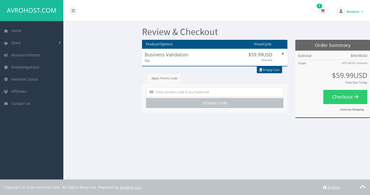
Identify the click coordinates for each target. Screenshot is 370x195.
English (331, 187)
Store (12, 42)
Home (13, 30)
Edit (196, 54)
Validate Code (214, 102)
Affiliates (15, 91)
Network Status (21, 79)
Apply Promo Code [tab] (164, 78)
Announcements (22, 54)
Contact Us (17, 103)
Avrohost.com (31, 10)
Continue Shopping (352, 109)
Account (355, 11)
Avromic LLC (130, 187)
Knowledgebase (21, 67)
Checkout (345, 97)
